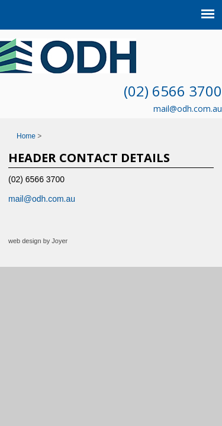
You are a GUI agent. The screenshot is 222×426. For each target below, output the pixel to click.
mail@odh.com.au (187, 108)
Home (26, 136)
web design (24, 240)
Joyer (59, 240)
